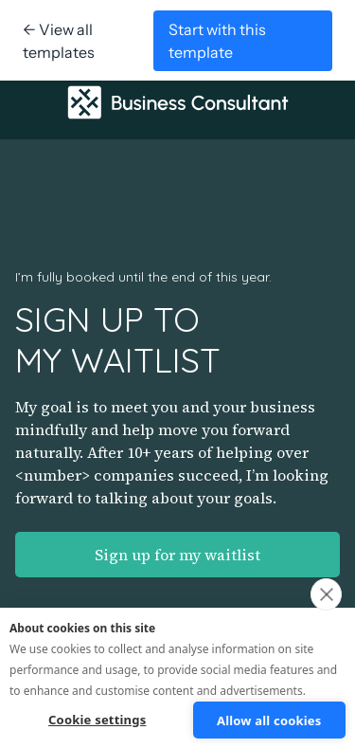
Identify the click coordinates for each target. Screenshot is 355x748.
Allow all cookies (269, 720)
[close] (326, 594)
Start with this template (217, 41)
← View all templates (59, 41)
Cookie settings (97, 719)
